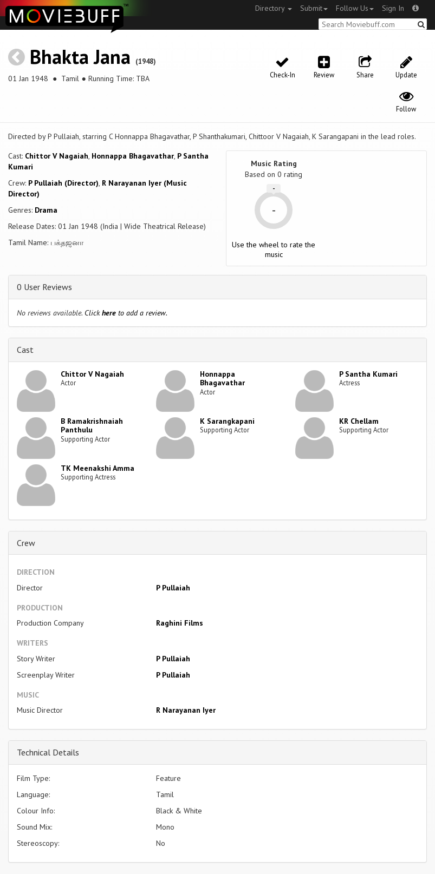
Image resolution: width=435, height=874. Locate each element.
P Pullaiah (173, 588)
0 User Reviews (44, 286)
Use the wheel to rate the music (273, 249)
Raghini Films (179, 623)
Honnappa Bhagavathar (133, 156)
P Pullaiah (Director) (63, 183)
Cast (25, 349)
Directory (273, 8)
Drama (46, 210)
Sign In (393, 8)
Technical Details (48, 752)
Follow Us (355, 8)
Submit (314, 8)
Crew (26, 542)
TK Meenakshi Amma (97, 468)
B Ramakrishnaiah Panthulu (92, 425)
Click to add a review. (126, 313)
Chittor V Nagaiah (56, 156)
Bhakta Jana (80, 56)
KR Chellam (359, 421)
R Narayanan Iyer (186, 710)
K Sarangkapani (227, 421)
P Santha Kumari (368, 374)
